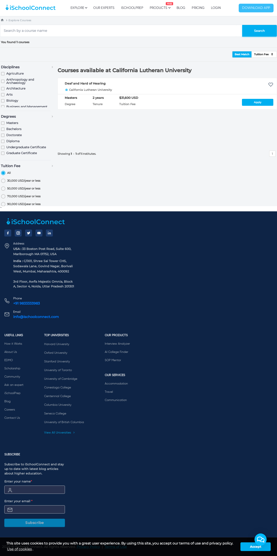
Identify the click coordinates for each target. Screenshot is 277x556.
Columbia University (57, 404)
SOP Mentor (113, 360)
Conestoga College (57, 387)
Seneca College (55, 413)
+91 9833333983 (26, 303)
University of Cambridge (60, 378)
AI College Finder (116, 352)
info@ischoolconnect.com (36, 317)
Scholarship (12, 368)
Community (12, 376)
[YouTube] (38, 233)
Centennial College (57, 396)
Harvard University (56, 344)
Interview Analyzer (117, 343)
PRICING (198, 8)
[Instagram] (18, 233)
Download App (256, 8)
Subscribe (34, 523)
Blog (181, 8)
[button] (260, 539)
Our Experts (103, 8)
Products (158, 6)
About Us (10, 352)
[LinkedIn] (49, 233)
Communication (116, 400)
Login (216, 8)
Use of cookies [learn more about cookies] (19, 549)
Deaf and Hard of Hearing (85, 83)
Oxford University (55, 352)
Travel (109, 391)
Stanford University (57, 361)
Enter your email (18, 501)
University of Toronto (58, 370)
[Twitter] (28, 233)
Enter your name (18, 481)
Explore (79, 8)
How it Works (13, 343)
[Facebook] (7, 233)
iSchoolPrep (132, 8)
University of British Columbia (64, 422)
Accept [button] (255, 547)
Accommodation (116, 383)
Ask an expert (13, 384)
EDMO (8, 360)
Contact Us (12, 417)
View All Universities (59, 432)
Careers (9, 409)
